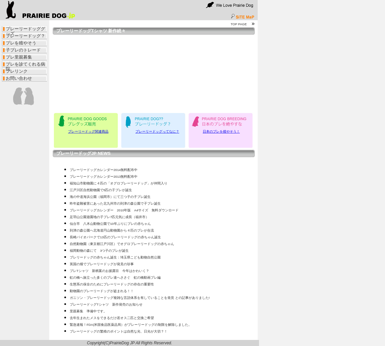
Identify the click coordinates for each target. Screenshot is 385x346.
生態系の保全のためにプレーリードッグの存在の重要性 (112, 284)
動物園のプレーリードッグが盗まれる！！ (102, 291)
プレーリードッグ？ (25, 35)
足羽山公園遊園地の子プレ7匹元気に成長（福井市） (109, 217)
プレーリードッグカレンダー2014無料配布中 (103, 170)
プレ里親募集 (19, 57)
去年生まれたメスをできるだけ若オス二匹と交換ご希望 (112, 318)
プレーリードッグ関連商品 (88, 131)
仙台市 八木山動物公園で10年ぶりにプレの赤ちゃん (110, 224)
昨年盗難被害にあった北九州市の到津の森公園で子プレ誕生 (115, 203)
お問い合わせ (19, 78)
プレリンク (17, 71)
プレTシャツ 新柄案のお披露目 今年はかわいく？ (109, 271)
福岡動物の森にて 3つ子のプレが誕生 (99, 250)
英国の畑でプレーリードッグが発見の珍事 (102, 264)
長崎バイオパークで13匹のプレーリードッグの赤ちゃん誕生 (115, 237)
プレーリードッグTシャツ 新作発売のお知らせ (106, 304)
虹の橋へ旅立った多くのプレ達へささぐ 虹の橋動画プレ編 (115, 277)
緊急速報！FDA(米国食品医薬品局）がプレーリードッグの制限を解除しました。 (131, 324)
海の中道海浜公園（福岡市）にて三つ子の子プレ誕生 (110, 197)
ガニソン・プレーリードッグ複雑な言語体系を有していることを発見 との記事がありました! (140, 298)
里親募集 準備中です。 (88, 311)
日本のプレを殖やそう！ (221, 131)
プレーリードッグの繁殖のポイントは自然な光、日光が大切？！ (118, 331)
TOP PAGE (239, 24)
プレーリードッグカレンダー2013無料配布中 (103, 176)
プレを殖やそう (21, 42)
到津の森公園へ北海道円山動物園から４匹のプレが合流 (112, 230)
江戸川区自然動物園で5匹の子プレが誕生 (101, 190)
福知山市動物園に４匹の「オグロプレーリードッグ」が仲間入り (118, 183)
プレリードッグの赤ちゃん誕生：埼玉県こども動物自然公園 (115, 257)
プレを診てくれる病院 (25, 65)
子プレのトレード (23, 50)
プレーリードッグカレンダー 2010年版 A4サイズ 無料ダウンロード (124, 210)
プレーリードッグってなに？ (157, 131)
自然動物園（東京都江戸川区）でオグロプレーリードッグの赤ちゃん (122, 244)
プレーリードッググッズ (25, 29)
